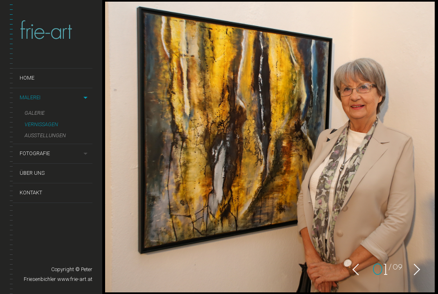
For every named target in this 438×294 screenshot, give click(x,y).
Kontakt (31, 192)
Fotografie (35, 153)
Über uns (32, 173)
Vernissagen (41, 124)
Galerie (35, 113)
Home (27, 78)
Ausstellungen (45, 135)
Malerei (30, 97)
